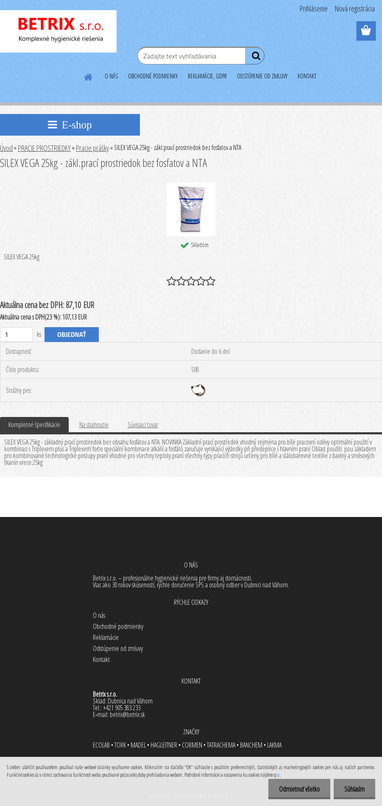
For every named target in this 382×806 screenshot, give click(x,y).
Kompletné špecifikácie (34, 424)
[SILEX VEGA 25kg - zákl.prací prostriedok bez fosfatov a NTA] (191, 186)
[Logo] (58, 31)
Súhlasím (354, 789)
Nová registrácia (355, 8)
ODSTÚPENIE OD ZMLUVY (262, 76)
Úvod (6, 148)
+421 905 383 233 (121, 707)
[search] (254, 57)
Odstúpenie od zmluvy (118, 648)
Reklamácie (106, 637)
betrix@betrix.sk (127, 714)
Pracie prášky (92, 148)
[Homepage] (88, 76)
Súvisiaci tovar (143, 424)
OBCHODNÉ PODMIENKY (153, 76)
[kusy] (16, 334)
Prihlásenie (314, 8)
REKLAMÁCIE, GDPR (207, 76)
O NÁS (111, 76)
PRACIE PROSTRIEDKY (44, 148)
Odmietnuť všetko (299, 789)
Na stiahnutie (94, 424)
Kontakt (101, 659)
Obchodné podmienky (118, 626)
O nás (99, 615)
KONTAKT (307, 76)
